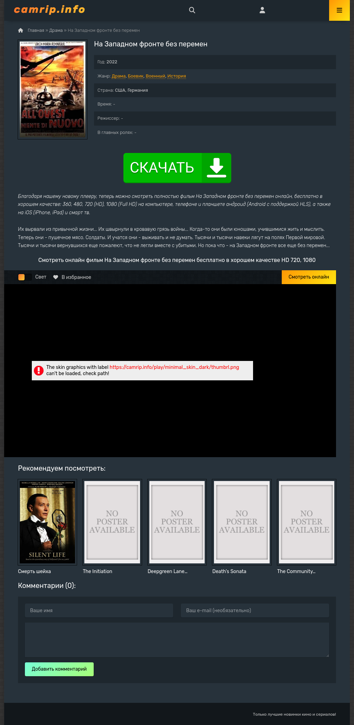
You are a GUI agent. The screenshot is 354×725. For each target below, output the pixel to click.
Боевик (135, 76)
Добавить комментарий (59, 669)
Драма (118, 76)
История (176, 76)
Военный (155, 76)
